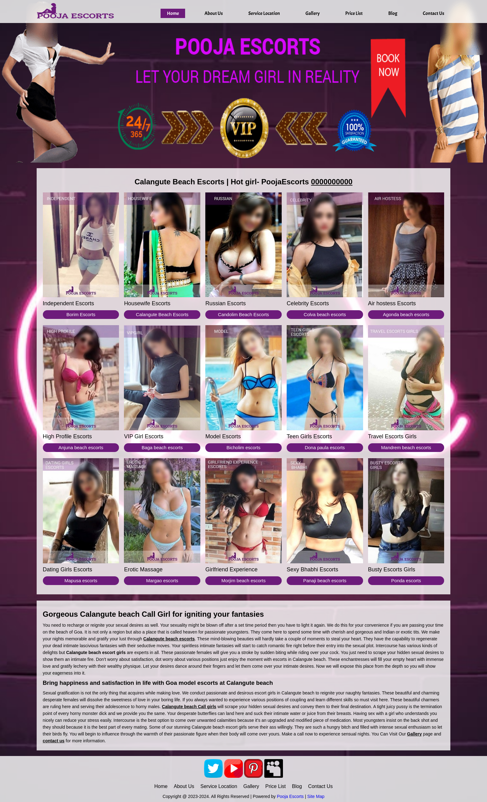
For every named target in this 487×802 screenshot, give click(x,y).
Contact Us (433, 13)
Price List (354, 13)
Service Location (264, 13)
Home (173, 13)
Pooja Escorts (290, 796)
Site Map (315, 796)
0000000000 (331, 181)
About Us (213, 13)
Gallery (312, 13)
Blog (392, 13)
